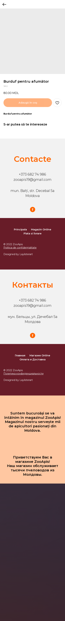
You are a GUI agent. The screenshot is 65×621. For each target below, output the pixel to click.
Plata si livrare (32, 233)
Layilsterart (26, 254)
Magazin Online (41, 229)
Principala (20, 229)
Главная (20, 355)
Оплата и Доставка (33, 359)
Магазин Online (39, 355)
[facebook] (32, 209)
